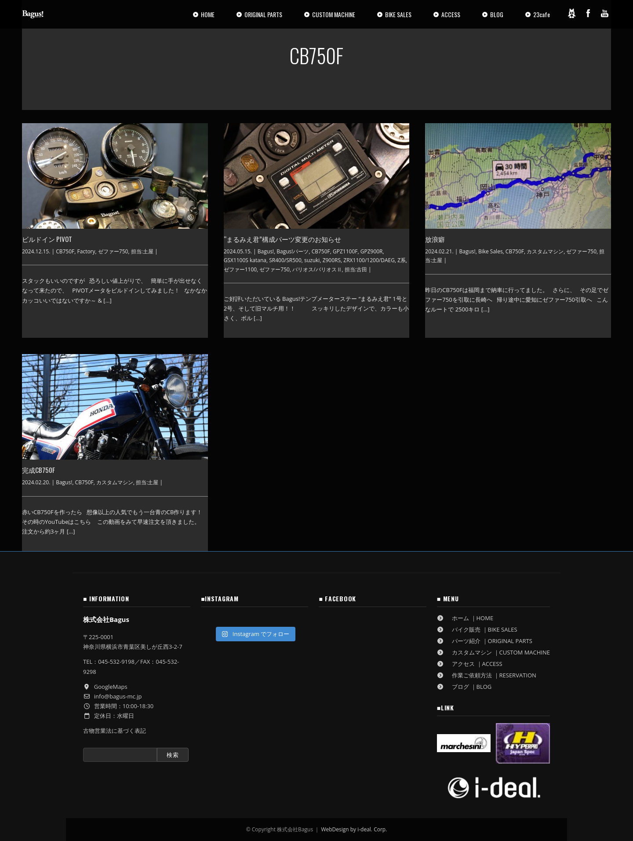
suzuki (312, 260)
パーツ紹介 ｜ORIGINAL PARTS (484, 641)
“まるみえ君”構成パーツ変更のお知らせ (282, 239)
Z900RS (332, 260)
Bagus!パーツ (292, 251)
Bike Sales (490, 251)
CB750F (65, 251)
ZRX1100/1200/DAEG (369, 260)
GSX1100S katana (245, 260)
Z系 (401, 260)
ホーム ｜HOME (465, 618)
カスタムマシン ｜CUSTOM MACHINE (493, 652)
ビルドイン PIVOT (47, 239)
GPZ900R (371, 251)
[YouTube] (605, 13)
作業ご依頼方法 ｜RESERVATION (486, 675)
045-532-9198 (116, 661)
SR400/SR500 (285, 260)
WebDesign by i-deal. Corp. (354, 829)
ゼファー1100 (240, 269)
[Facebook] (588, 13)
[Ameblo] (571, 13)
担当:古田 (356, 269)
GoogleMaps (110, 687)
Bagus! (266, 251)
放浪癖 (435, 239)
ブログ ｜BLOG (464, 687)
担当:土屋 (142, 251)
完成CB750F (38, 470)
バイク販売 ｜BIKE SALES (477, 629)
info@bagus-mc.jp (118, 696)
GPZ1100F (345, 251)
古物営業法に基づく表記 (114, 731)
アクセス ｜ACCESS (469, 664)
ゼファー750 (113, 251)
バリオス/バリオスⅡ (317, 269)
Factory (86, 251)
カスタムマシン (545, 251)
